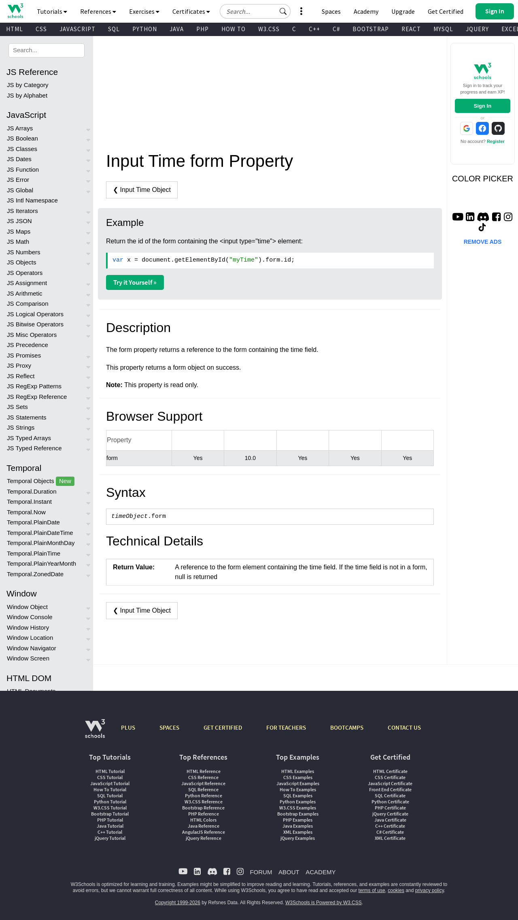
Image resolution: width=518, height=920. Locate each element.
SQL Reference (203, 789)
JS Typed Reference (34, 448)
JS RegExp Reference (37, 396)
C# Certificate (390, 832)
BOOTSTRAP (370, 29)
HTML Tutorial (110, 771)
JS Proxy (19, 365)
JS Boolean (22, 138)
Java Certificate (390, 820)
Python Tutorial (110, 802)
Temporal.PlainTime (33, 553)
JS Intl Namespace (32, 200)
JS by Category (28, 84)
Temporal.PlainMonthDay (41, 542)
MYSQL (443, 29)
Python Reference (203, 795)
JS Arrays (20, 128)
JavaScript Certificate (390, 783)
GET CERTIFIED (223, 727)
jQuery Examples (297, 838)
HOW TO (233, 29)
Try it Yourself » (135, 282)
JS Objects (21, 262)
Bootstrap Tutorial (110, 814)
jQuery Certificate (390, 814)
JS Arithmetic (24, 293)
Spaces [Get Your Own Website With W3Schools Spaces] (331, 11)
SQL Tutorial (110, 795)
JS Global (20, 190)
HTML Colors (203, 820)
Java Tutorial (110, 826)
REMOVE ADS (483, 242)
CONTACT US (404, 727)
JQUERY (477, 29)
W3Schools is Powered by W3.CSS (323, 902)
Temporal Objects (40, 481)
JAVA (177, 29)
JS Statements (27, 417)
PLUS (128, 727)
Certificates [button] (191, 11)
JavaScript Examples (297, 783)
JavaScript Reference (203, 783)
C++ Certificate (390, 826)
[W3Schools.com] (95, 733)
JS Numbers (23, 252)
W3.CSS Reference (204, 802)
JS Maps (18, 231)
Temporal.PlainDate (33, 522)
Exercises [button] (144, 11)
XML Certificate (390, 838)
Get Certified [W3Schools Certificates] (445, 11)
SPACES (169, 727)
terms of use (372, 890)
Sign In (482, 106)
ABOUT (288, 872)
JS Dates (19, 158)
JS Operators (24, 272)
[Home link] (15, 10)
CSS (41, 29)
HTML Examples (297, 771)
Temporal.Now (26, 512)
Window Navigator (31, 648)
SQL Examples (297, 795)
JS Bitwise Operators (35, 324)
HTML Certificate (390, 771)
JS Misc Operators (32, 334)
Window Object (27, 606)
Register (496, 141)
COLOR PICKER (482, 178)
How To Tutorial (109, 789)
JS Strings (20, 427)
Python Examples (298, 802)
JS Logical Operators (35, 314)
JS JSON (19, 220)
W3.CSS (269, 29)
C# (336, 29)
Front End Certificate (390, 789)
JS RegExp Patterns (34, 386)
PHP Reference (203, 814)
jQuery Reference (203, 838)
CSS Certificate (390, 777)
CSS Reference (203, 777)
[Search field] (255, 11)
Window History (28, 627)
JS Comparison (28, 303)
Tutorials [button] (52, 11)
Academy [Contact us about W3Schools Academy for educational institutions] (366, 11)
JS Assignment (27, 282)
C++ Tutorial (110, 832)
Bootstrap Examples (297, 814)
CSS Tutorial (110, 777)
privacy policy (429, 890)
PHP (202, 29)
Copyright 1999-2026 (177, 902)
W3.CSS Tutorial (110, 808)
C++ (314, 29)
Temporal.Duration (32, 491)
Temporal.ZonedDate (35, 574)
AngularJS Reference (203, 832)
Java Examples (297, 826)
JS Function (23, 169)
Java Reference (203, 826)
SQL (114, 29)
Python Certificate (390, 802)
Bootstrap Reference (203, 808)
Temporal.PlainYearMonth (41, 563)
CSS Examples (297, 777)
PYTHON (144, 29)
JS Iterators (22, 210)
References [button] (98, 11)
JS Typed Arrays (29, 437)
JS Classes (22, 148)
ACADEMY (320, 872)
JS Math (18, 241)
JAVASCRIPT (77, 29)
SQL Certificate (390, 795)
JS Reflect (20, 376)
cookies (396, 890)
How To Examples (298, 789)
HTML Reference (204, 771)
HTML (14, 29)
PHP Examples (297, 820)
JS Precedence (27, 344)
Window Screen (28, 658)
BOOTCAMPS (346, 727)
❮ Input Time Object (142, 189)
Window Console (30, 616)
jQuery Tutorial (110, 838)
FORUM (261, 872)
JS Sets (17, 406)
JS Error (18, 179)
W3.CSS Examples (297, 808)
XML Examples (297, 832)
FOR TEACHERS (286, 727)
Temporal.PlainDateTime (40, 532)
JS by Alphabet (27, 95)
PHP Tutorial (110, 820)
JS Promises (24, 355)
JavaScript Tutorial (110, 783)
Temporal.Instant (29, 501)
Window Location (30, 637)
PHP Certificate (390, 808)
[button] (283, 11)
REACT (411, 29)
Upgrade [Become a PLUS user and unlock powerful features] (403, 11)
